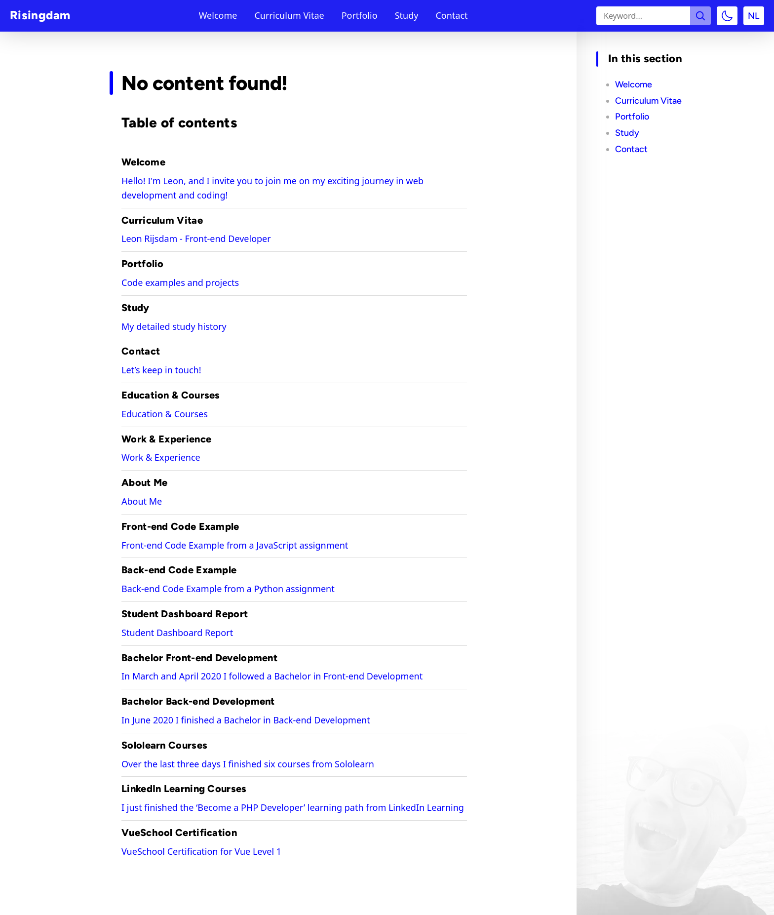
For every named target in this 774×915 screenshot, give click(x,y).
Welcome (218, 15)
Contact (451, 15)
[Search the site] (700, 15)
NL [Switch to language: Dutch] (753, 15)
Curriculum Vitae (289, 15)
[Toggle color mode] (727, 15)
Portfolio (360, 15)
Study (407, 15)
